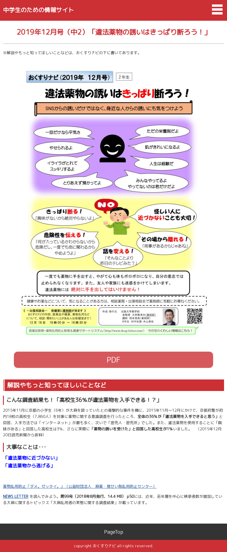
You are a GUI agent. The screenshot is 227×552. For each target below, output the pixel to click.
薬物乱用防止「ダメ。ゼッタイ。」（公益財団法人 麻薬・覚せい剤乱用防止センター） (80, 486)
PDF (114, 359)
